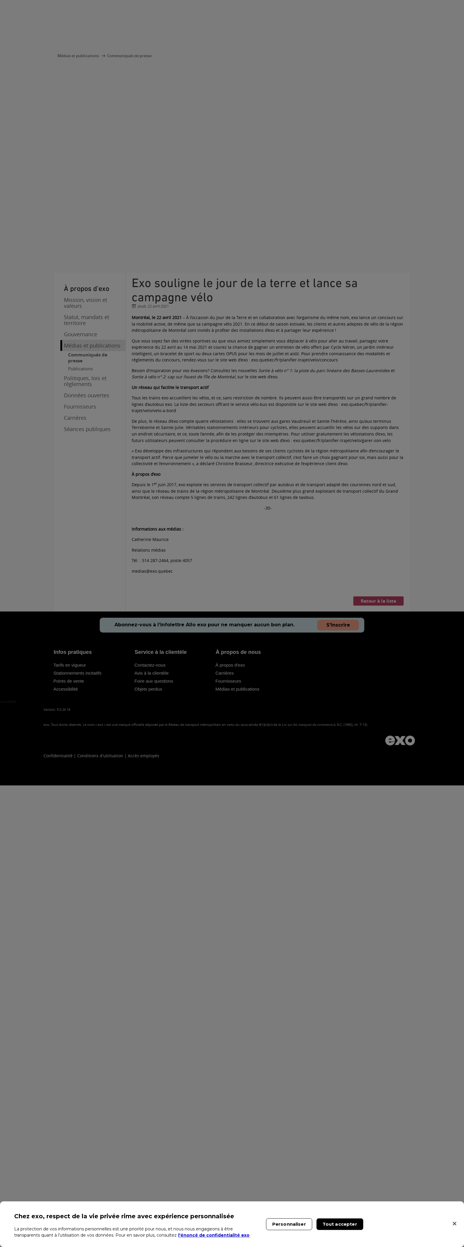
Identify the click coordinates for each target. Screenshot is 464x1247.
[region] (232, 1224)
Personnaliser (289, 1224)
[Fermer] (454, 1223)
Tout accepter (340, 1224)
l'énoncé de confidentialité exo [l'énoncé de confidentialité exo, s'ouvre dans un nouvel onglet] (213, 1235)
